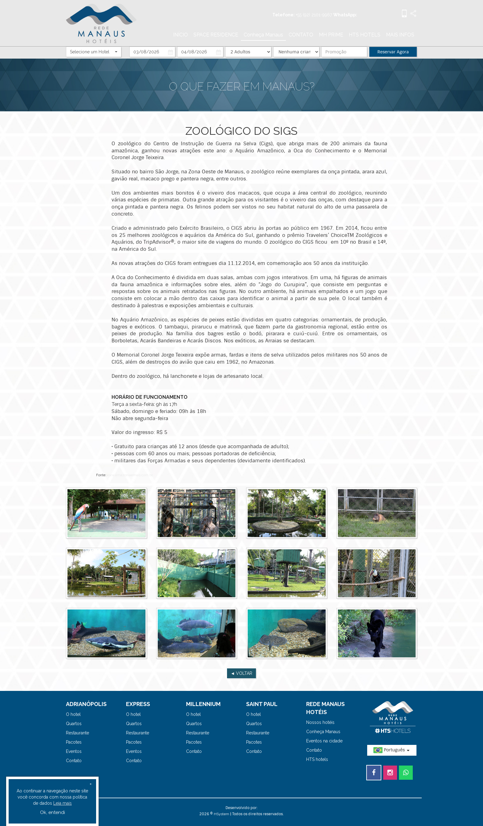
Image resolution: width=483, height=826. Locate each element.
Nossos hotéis (320, 722)
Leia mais (62, 803)
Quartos (74, 723)
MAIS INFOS (400, 35)
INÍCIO (180, 35)
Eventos (74, 751)
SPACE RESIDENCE (215, 35)
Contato (74, 760)
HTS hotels (317, 759)
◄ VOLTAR (242, 673)
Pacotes (74, 742)
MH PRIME (331, 35)
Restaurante (77, 732)
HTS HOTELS (364, 35)
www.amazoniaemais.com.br (129, 475)
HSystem (221, 814)
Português (391, 750)
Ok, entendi (52, 812)
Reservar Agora (393, 52)
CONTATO (301, 35)
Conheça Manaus (263, 35)
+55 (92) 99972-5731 (377, 14)
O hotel (73, 714)
